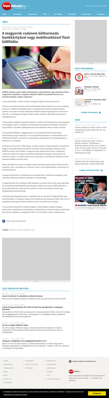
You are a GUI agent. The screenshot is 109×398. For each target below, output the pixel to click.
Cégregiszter (33, 14)
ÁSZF (48, 375)
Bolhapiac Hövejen (91, 87)
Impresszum (51, 368)
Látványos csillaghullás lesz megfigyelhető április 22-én (24, 341)
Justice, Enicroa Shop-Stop (94, 74)
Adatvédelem (51, 364)
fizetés (20, 230)
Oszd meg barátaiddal (16, 221)
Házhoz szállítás (31, 364)
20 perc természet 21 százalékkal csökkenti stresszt (22, 296)
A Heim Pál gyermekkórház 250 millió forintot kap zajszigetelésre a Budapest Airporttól (32, 308)
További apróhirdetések (89, 170)
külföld (26, 230)
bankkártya (13, 230)
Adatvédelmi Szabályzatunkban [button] (15, 395)
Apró (5, 375)
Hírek (4, 14)
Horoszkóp (8, 383)
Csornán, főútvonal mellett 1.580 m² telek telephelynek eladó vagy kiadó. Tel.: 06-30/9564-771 (91, 130)
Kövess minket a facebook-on (84, 361)
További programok (89, 113)
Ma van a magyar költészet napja (15, 325)
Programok (17, 14)
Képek (45, 14)
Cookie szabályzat (53, 379)
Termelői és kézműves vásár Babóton (95, 100)
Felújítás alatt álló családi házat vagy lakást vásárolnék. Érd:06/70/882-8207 (89, 162)
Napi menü (29, 368)
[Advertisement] (21, 259)
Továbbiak (101, 14)
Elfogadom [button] (97, 393)
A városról (29, 361)
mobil (32, 230)
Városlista (28, 6)
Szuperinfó (72, 14)
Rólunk (49, 372)
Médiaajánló (51, 361)
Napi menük (58, 14)
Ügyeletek (7, 379)
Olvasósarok (86, 14)
